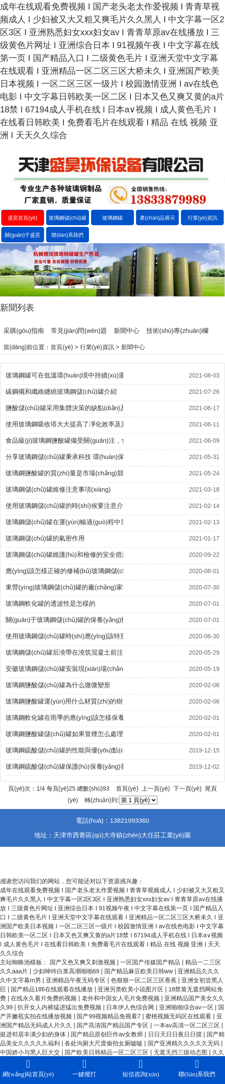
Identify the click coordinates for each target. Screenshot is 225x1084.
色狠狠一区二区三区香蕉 (144, 980)
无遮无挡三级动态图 (181, 1052)
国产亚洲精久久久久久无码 (184, 1043)
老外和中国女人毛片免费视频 (121, 998)
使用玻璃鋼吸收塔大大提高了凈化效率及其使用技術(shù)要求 (64, 424)
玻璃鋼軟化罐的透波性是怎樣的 (50, 603)
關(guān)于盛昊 (22, 235)
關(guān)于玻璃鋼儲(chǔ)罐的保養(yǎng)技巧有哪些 (64, 619)
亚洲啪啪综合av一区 (187, 1007)
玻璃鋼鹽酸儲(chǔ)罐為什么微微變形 (58, 684)
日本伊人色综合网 (131, 1007)
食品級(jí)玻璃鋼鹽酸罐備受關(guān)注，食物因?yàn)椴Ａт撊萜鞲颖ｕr (64, 440)
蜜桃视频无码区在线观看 (179, 1016)
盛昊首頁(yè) (22, 218)
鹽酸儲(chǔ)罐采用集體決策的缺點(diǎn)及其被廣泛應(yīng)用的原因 (64, 407)
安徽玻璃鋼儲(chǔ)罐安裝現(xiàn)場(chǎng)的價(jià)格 (64, 668)
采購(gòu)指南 (23, 330)
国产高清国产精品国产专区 (113, 1025)
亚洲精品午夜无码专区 (76, 980)
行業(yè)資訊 (202, 218)
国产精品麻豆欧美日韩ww (139, 971)
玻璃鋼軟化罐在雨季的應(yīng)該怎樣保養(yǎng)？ (64, 717)
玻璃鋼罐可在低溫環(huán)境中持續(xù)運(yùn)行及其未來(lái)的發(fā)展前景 (64, 375)
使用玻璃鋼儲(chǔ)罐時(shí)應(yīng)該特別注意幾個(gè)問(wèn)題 (64, 636)
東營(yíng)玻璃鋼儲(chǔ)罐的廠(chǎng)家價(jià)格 (64, 587)
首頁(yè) (61, 347)
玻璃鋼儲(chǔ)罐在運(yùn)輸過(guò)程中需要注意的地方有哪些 (64, 521)
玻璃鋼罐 (112, 218)
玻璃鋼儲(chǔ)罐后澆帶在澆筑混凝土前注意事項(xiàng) (64, 652)
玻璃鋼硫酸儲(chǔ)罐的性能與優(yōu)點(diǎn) (64, 750)
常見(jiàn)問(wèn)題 (79, 330)
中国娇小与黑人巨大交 (31, 1052)
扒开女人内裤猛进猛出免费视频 (60, 1007)
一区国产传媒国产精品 (151, 962)
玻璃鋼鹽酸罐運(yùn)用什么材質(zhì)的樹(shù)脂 (64, 701)
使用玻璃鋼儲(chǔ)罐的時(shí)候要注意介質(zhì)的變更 (64, 505)
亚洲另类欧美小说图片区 (131, 989)
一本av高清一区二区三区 (188, 1025)
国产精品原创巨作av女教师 (108, 1034)
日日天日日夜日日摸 (176, 1034)
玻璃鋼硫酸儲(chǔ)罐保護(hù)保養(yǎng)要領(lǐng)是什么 (64, 766)
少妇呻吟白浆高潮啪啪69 (67, 971)
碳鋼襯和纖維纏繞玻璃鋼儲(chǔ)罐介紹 (61, 391)
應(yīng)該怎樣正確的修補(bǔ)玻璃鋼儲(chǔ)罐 (64, 570)
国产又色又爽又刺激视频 (83, 962)
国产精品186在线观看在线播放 (52, 989)
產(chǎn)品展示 (157, 218)
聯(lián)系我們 (67, 235)
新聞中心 (126, 330)
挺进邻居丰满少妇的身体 (34, 1034)
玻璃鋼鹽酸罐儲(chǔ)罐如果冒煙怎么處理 (64, 733)
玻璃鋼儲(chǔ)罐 (67, 218)
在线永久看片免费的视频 (44, 998)
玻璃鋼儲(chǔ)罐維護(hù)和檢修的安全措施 (64, 554)
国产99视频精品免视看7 (109, 1016)
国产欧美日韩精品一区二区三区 (107, 1052)
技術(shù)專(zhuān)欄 (177, 330)
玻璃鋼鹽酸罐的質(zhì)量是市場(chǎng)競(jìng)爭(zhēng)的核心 (64, 473)
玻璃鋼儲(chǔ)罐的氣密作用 (45, 538)
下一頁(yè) (187, 788)
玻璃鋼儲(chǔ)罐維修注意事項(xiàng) (58, 489)
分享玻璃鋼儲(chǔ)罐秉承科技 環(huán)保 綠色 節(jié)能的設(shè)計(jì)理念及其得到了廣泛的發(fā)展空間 (64, 456)
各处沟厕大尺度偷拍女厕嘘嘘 (104, 1043)
